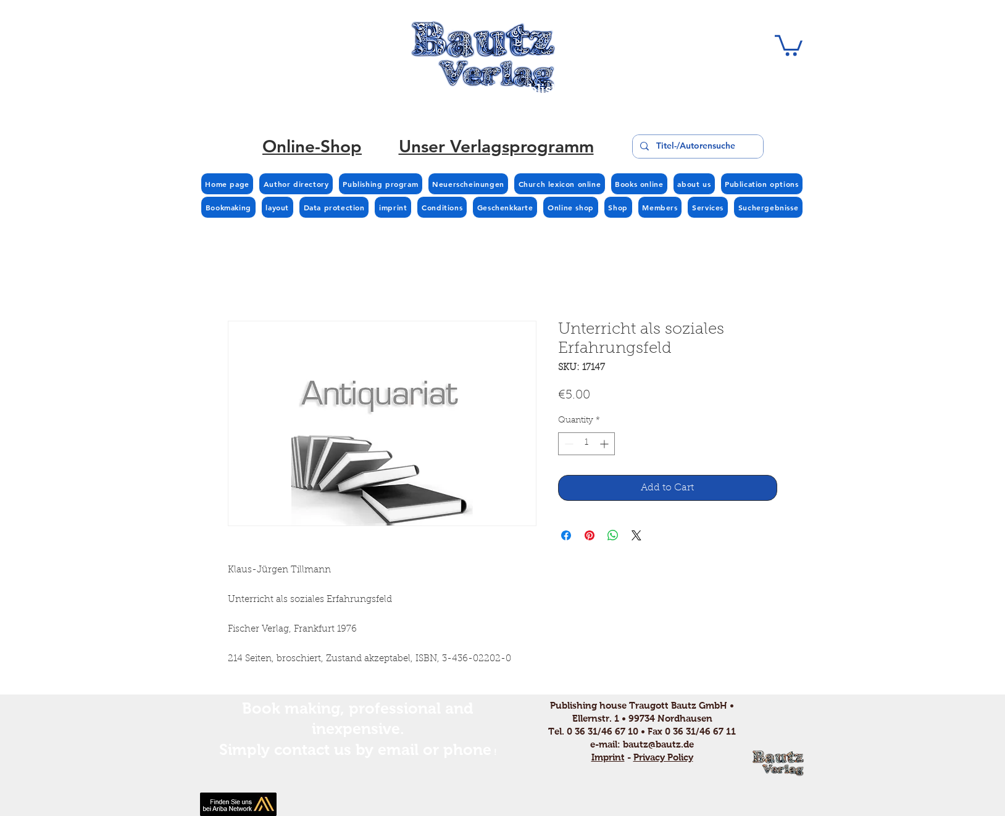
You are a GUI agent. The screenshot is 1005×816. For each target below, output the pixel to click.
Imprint (608, 757)
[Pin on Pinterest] (589, 535)
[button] (789, 44)
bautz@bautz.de (658, 744)
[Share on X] (636, 535)
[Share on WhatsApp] (613, 535)
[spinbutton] (586, 444)
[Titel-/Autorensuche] (696, 146)
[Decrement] (567, 444)
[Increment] (605, 444)
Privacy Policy (663, 757)
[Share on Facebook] (566, 535)
